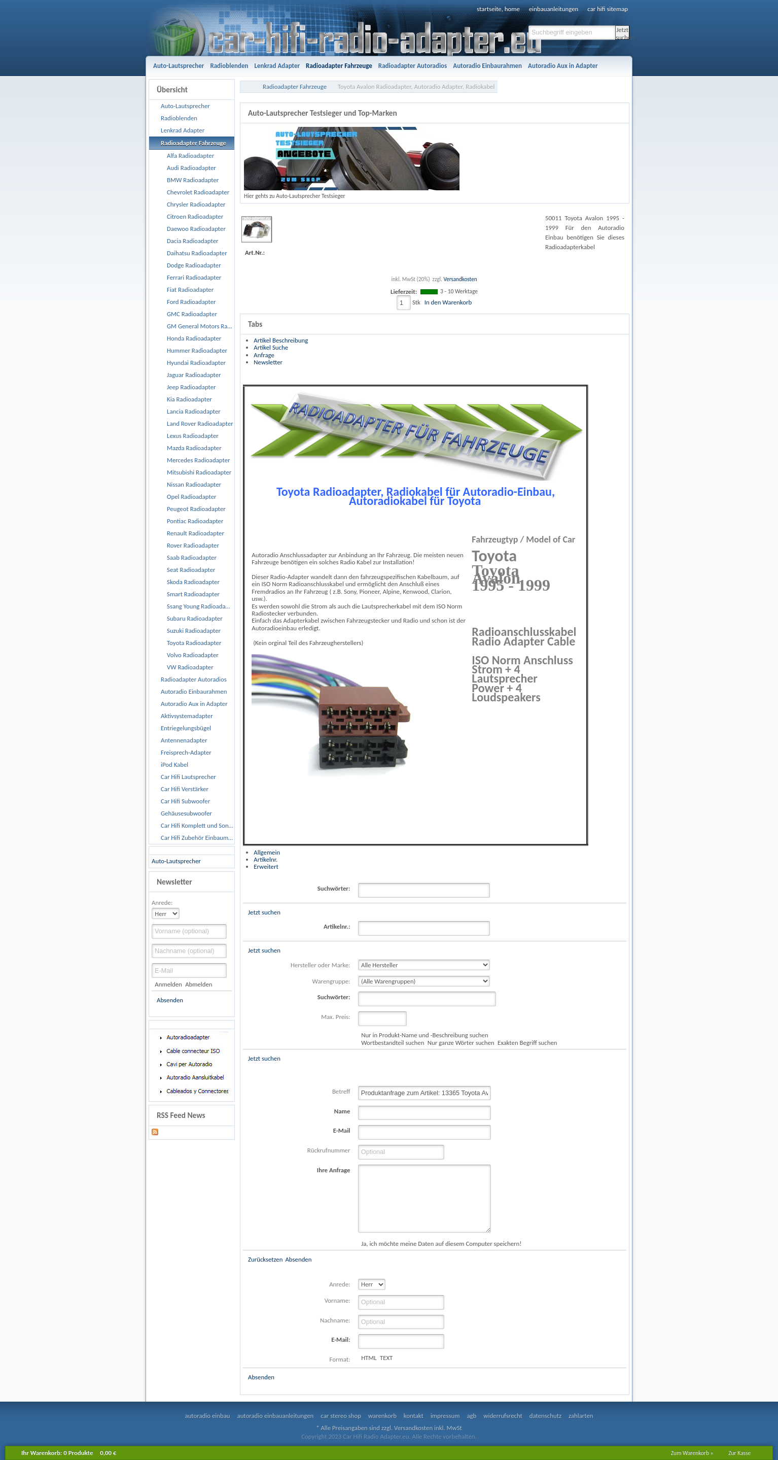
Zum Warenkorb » (692, 1452)
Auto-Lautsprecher (176, 861)
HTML (369, 1358)
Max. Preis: (335, 1017)
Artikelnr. (265, 859)
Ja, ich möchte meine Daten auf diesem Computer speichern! (441, 1243)
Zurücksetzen (265, 1259)
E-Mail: (340, 1339)
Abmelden (198, 984)
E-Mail (341, 1130)
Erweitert (266, 866)
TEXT (386, 1358)
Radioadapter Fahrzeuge (295, 86)
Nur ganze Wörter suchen (461, 1042)
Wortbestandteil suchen (392, 1042)
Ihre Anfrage (333, 1170)
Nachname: (335, 1320)
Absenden (170, 1000)
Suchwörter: (333, 888)
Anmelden (168, 984)
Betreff (341, 1091)
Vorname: (337, 1300)
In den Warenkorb (448, 302)
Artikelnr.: (337, 926)
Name (342, 1111)
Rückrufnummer (328, 1150)
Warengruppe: (331, 981)
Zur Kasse (739, 1452)
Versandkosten (460, 279)
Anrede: (162, 902)
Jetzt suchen (622, 33)
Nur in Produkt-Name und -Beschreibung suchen (424, 1035)
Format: (340, 1359)
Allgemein (267, 852)
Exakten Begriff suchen (527, 1042)
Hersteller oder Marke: (320, 965)
